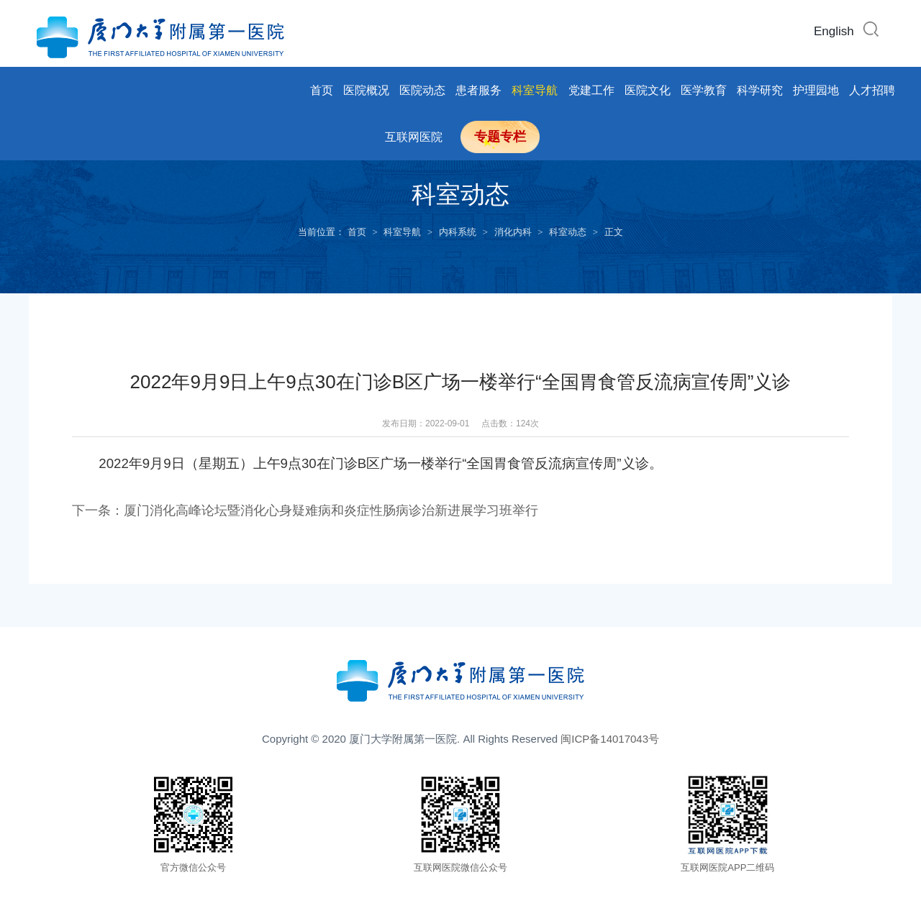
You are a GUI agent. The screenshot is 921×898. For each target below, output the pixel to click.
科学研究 (760, 90)
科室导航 (535, 90)
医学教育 (704, 90)
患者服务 (478, 90)
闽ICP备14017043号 (610, 738)
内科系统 (457, 231)
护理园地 (816, 90)
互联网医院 (414, 137)
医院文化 (648, 90)
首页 (321, 90)
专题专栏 (500, 136)
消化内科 (513, 231)
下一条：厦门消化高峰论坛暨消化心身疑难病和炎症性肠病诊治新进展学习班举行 (305, 510)
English (834, 31)
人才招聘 (872, 90)
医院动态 (422, 90)
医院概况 (366, 90)
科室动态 (567, 231)
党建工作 (591, 90)
